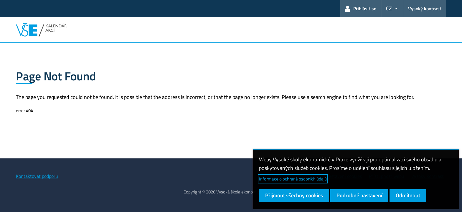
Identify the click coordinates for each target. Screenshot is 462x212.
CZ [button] (389, 8)
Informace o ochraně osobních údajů (293, 178)
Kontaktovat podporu (37, 176)
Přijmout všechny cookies (294, 195)
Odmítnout (408, 195)
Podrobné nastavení (359, 195)
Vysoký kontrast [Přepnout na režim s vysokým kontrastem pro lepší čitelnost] (424, 8)
